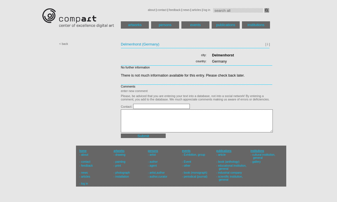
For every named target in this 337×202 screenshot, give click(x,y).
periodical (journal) (195, 176)
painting (120, 161)
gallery (256, 161)
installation (122, 176)
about (151, 10)
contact (162, 10)
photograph (122, 172)
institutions (256, 25)
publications (225, 25)
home (83, 150)
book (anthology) (228, 161)
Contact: (127, 106)
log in (207, 10)
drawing (120, 154)
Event (187, 161)
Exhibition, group (194, 154)
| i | (267, 44)
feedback (175, 10)
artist (152, 154)
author (153, 161)
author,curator (158, 176)
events (195, 25)
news (186, 10)
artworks (135, 25)
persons (165, 25)
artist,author (157, 172)
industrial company (230, 172)
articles (196, 10)
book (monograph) (195, 172)
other (187, 165)
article (222, 154)
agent (153, 165)
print (118, 165)
